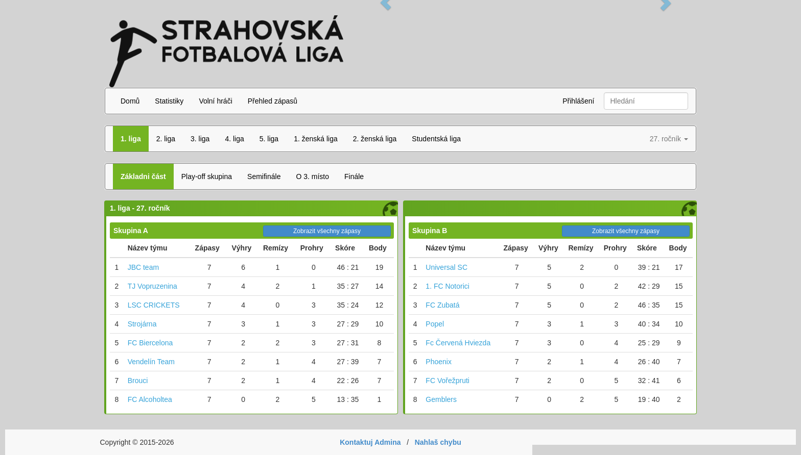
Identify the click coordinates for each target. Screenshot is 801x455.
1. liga (131, 139)
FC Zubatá (442, 305)
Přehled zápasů (272, 101)
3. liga (200, 139)
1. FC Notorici (447, 286)
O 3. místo (312, 176)
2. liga (165, 139)
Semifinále (263, 176)
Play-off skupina (206, 176)
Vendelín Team (151, 362)
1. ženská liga (316, 139)
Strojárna (142, 324)
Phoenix (439, 362)
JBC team (143, 267)
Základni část (143, 176)
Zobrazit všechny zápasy (327, 231)
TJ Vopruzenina (152, 286)
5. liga (269, 139)
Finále (354, 176)
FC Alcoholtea (150, 399)
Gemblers (441, 399)
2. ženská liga (375, 139)
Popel (435, 324)
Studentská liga (436, 139)
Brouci (138, 380)
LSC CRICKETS (154, 305)
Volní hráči (215, 101)
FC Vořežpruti (447, 380)
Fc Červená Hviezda (458, 343)
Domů (130, 101)
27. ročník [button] (669, 139)
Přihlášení (578, 101)
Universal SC (446, 267)
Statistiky (169, 101)
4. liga (234, 139)
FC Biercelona (150, 343)
